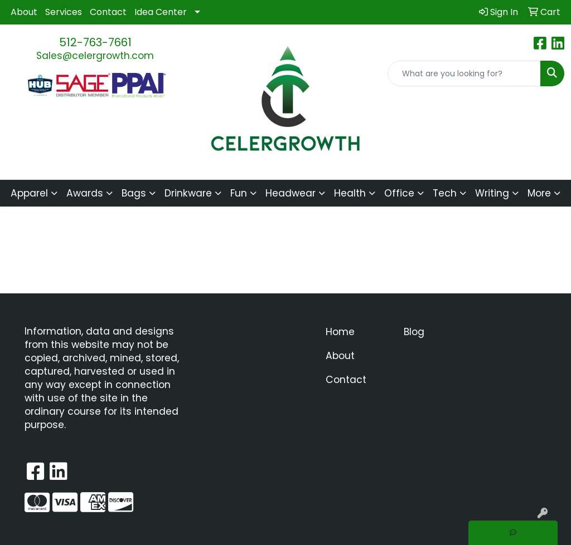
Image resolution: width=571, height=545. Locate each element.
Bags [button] (134, 193)
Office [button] (399, 193)
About (24, 12)
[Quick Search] (464, 73)
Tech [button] (445, 193)
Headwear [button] (290, 193)
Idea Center (160, 12)
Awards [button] (84, 193)
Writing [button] (492, 193)
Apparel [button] (29, 193)
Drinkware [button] (188, 193)
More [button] (539, 193)
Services (63, 12)
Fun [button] (238, 193)
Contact (108, 12)
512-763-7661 (95, 42)
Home (340, 331)
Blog (414, 331)
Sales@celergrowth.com (95, 55)
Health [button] (350, 193)
